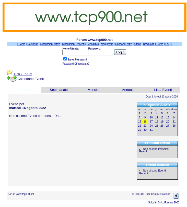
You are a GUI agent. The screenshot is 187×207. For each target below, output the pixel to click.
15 (139, 121)
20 (167, 121)
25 (156, 125)
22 (139, 125)
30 (145, 129)
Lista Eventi (163, 90)
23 (145, 125)
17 (151, 121)
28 (174, 125)
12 (161, 117)
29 (139, 129)
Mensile (93, 90)
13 (167, 117)
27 (167, 125)
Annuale (128, 90)
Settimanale (59, 90)
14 (174, 117)
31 (151, 129)
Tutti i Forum (23, 74)
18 (156, 121)
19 (161, 121)
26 (161, 125)
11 (156, 117)
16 (145, 121)
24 (151, 125)
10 (151, 117)
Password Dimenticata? (75, 63)
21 (174, 121)
